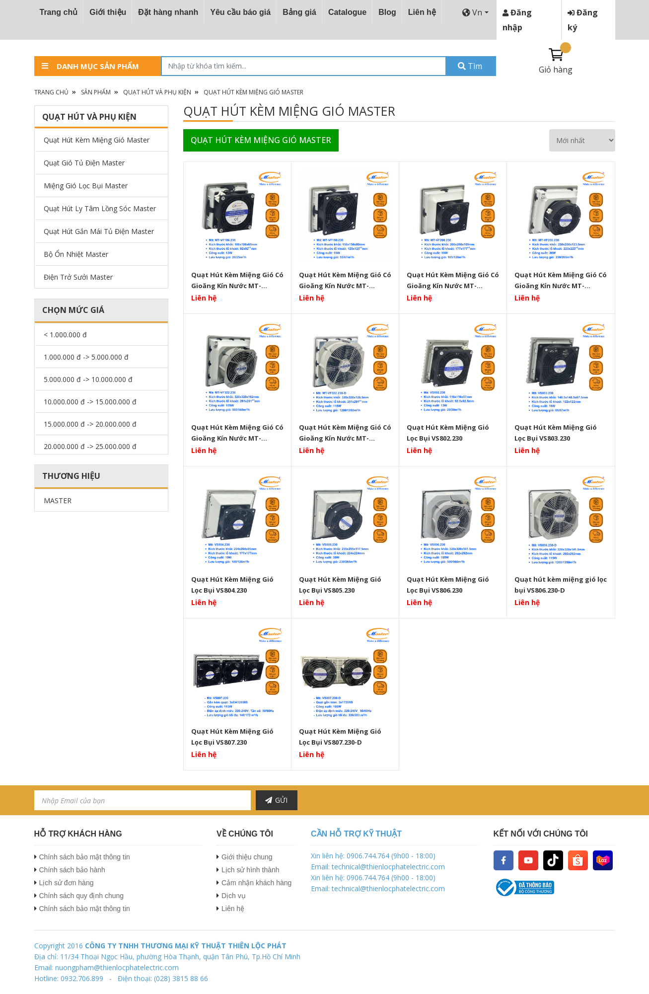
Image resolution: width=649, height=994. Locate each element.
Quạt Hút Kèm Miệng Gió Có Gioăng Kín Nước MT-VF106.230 (237, 280)
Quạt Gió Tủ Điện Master (84, 162)
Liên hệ (422, 12)
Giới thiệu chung (247, 857)
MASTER (58, 500)
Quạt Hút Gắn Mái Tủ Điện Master (99, 231)
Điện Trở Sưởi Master (78, 277)
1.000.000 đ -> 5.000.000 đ (86, 357)
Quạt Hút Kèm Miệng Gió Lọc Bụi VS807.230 (232, 737)
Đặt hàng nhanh (168, 12)
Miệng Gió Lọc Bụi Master (86, 185)
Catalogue (347, 12)
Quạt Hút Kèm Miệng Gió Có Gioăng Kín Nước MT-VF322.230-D (345, 433)
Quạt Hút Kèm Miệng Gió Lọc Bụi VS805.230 (340, 585)
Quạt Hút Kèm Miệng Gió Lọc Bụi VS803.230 (555, 433)
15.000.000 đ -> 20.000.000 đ (90, 424)
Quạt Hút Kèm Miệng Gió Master (253, 92)
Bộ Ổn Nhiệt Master (76, 254)
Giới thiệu (107, 12)
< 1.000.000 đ (65, 334)
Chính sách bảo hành (72, 870)
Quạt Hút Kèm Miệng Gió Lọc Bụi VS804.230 (232, 585)
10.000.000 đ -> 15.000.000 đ (90, 401)
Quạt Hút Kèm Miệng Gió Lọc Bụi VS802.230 (448, 433)
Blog (387, 12)
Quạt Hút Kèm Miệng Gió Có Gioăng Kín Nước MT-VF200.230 (453, 280)
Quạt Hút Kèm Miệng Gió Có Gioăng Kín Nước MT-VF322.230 (237, 433)
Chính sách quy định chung (81, 896)
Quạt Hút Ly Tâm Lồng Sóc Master (100, 208)
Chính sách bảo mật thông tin (84, 857)
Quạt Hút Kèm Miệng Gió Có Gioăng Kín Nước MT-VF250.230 (560, 280)
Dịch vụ (233, 896)
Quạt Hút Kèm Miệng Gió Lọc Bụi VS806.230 (448, 585)
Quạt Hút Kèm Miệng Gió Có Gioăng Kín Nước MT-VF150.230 (345, 280)
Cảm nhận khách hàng (256, 883)
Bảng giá (299, 12)
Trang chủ (59, 12)
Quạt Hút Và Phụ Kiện (157, 92)
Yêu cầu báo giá (240, 12)
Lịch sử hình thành (250, 870)
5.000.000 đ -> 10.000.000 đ (88, 379)
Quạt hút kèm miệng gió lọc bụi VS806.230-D (560, 585)
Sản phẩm (96, 92)
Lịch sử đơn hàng (66, 883)
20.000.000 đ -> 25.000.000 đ (90, 446)
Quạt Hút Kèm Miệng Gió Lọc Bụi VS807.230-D (340, 737)
